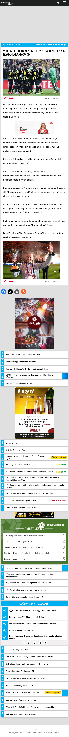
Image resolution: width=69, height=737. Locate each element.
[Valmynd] (64, 3)
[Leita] (58, 3)
